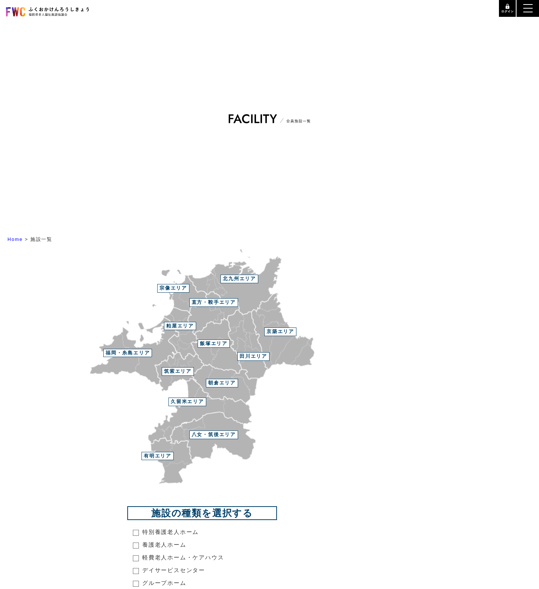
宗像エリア (173, 288)
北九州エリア (239, 278)
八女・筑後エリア (214, 434)
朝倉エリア (222, 383)
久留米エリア (187, 402)
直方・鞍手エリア (214, 302)
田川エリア (253, 356)
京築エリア (280, 331)
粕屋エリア (180, 326)
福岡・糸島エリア (128, 353)
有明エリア (157, 456)
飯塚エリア (214, 343)
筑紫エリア (178, 371)
